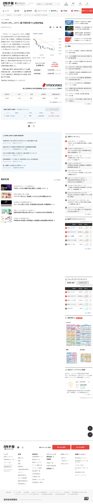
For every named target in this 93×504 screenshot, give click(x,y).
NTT (71, 308)
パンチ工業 (73, 240)
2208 (40, 33)
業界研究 (53, 11)
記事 (17, 11)
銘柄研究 (28, 11)
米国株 (64, 11)
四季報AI (76, 11)
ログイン (87, 4)
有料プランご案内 (87, 11)
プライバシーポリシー (55, 492)
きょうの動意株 (17, 15)
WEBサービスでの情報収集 (39, 492)
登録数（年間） (83, 282)
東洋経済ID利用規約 (47, 494)
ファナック (73, 304)
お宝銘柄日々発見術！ (18, 167)
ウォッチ (80, 4)
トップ (6, 11)
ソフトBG (73, 300)
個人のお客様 (63, 447)
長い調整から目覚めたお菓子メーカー (14, 165)
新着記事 (9, 15)
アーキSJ (72, 244)
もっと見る (57, 179)
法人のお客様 (81, 447)
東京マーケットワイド (49, 88)
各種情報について (57, 102)
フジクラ (72, 228)
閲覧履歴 (66, 4)
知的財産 (67, 492)
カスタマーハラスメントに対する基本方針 (26, 494)
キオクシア (73, 232)
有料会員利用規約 (61, 494)
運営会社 (7, 492)
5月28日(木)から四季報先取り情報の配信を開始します (22, 3)
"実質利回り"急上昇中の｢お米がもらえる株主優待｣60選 (20, 140)
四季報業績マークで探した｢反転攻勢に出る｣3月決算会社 (20, 159)
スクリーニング (41, 11)
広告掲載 (25, 492)
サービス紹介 (16, 492)
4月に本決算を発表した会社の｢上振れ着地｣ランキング (20, 152)
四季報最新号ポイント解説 (20, 148)
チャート (73, 4)
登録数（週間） (71, 283)
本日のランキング (17, 142)
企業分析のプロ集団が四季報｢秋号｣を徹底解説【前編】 (19, 146)
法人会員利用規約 (74, 494)
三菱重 (72, 236)
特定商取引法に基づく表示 (80, 492)
